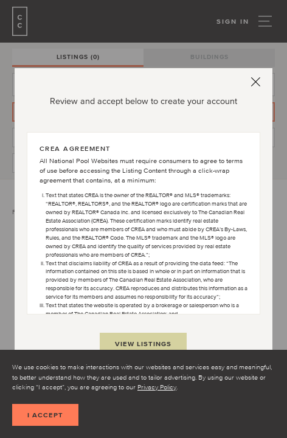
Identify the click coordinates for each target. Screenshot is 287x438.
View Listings (143, 343)
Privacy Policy (156, 387)
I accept (45, 415)
